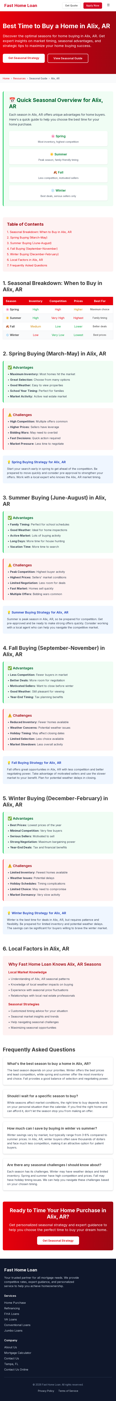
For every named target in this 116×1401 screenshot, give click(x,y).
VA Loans (10, 1319)
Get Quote (71, 5)
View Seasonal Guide (67, 58)
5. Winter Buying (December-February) (33, 254)
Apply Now (92, 5)
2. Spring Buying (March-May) (27, 237)
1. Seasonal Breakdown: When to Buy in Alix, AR (39, 232)
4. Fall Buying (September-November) (32, 248)
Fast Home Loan (20, 5)
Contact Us (11, 1358)
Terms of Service (68, 1390)
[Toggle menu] (108, 5)
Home (6, 78)
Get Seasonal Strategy (23, 58)
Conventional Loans (17, 1325)
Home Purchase (15, 1302)
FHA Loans (11, 1314)
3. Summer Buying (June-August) (29, 243)
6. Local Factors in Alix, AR (25, 260)
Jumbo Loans (13, 1330)
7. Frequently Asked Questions (27, 265)
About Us (10, 1347)
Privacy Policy (46, 1390)
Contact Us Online (16, 1369)
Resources (19, 78)
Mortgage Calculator (17, 1353)
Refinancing (12, 1308)
